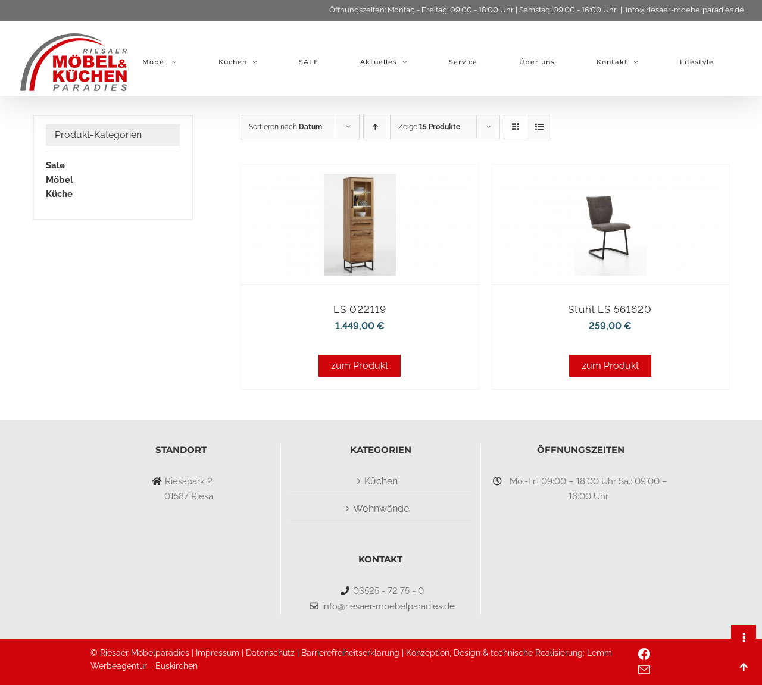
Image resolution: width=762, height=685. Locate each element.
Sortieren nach (285, 127)
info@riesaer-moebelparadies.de (685, 9)
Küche (59, 194)
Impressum (217, 653)
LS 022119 (359, 309)
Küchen (381, 481)
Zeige (429, 127)
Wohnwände (381, 508)
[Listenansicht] (539, 127)
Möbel (59, 179)
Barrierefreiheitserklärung (350, 653)
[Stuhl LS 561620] (610, 181)
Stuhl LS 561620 (610, 309)
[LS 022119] (359, 181)
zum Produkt (359, 365)
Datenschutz (270, 653)
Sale (55, 165)
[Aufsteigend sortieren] (374, 127)
